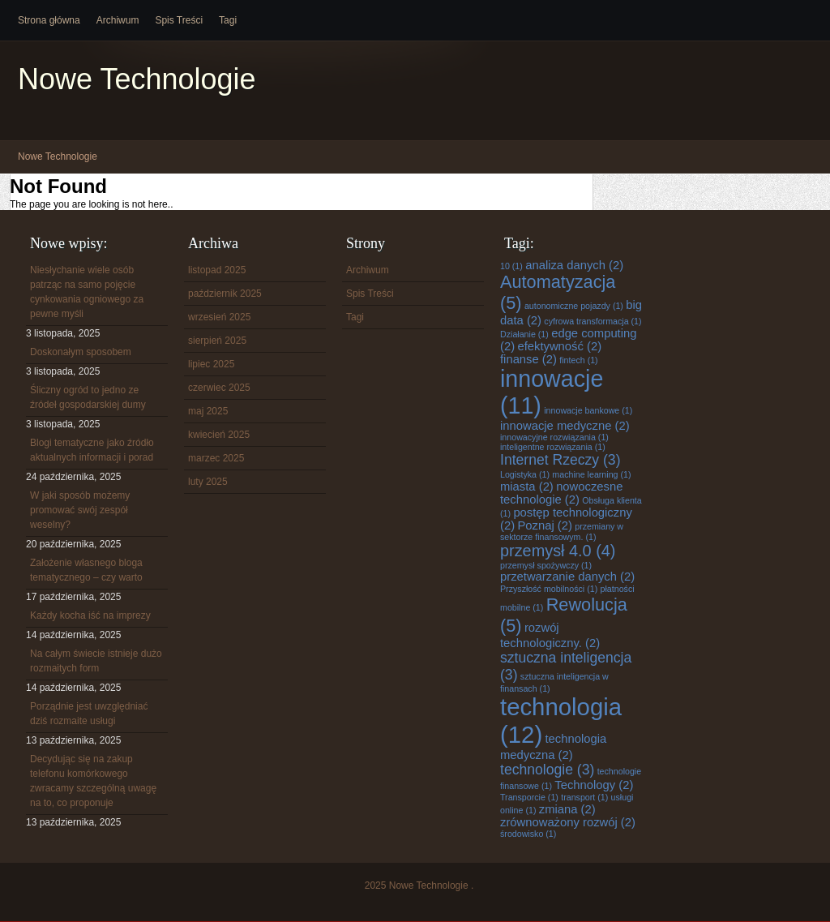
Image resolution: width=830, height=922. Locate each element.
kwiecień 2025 (219, 434)
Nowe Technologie (137, 79)
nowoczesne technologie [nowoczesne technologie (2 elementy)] (561, 493)
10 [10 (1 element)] (511, 266)
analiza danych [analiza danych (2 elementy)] (574, 265)
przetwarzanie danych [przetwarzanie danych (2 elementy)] (567, 576)
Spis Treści (179, 20)
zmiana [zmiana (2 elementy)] (567, 809)
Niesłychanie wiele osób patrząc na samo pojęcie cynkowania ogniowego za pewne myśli (86, 291)
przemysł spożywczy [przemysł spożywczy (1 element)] (546, 565)
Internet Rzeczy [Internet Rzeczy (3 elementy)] (560, 460)
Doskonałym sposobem (80, 352)
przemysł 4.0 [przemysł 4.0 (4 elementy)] (557, 551)
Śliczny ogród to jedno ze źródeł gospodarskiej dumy (88, 397)
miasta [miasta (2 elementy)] (527, 486)
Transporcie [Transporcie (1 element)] (529, 797)
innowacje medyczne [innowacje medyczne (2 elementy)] (565, 425)
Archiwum (117, 20)
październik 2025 (225, 293)
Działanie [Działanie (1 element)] (524, 334)
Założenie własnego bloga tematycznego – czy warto (86, 570)
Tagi (228, 20)
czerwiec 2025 (219, 387)
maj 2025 (208, 411)
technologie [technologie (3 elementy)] (547, 769)
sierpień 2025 (217, 340)
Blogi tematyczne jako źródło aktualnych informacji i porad (92, 450)
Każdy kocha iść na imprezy (90, 615)
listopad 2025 (217, 270)
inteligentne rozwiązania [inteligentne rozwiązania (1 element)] (552, 447)
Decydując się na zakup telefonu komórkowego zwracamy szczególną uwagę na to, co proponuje (93, 780)
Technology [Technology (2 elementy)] (593, 784)
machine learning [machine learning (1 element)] (591, 474)
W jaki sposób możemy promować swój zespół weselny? (80, 510)
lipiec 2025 (211, 364)
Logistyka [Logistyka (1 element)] (525, 474)
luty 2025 (208, 481)
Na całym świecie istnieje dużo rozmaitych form (96, 661)
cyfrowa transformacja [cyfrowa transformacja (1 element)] (592, 321)
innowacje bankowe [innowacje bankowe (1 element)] (588, 410)
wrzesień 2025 (219, 317)
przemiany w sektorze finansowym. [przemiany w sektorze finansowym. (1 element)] (561, 531)
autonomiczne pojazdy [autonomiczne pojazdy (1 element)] (573, 306)
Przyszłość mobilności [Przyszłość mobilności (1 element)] (548, 589)
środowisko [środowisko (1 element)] (528, 833)
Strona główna (49, 20)
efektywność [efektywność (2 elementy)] (559, 346)
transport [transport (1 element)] (584, 797)
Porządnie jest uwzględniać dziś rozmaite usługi (89, 714)
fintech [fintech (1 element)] (578, 360)
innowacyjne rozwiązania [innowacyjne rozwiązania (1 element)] (554, 437)
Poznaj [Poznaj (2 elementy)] (544, 525)
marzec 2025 (216, 458)
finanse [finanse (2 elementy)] (528, 359)
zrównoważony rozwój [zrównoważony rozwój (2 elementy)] (567, 822)
